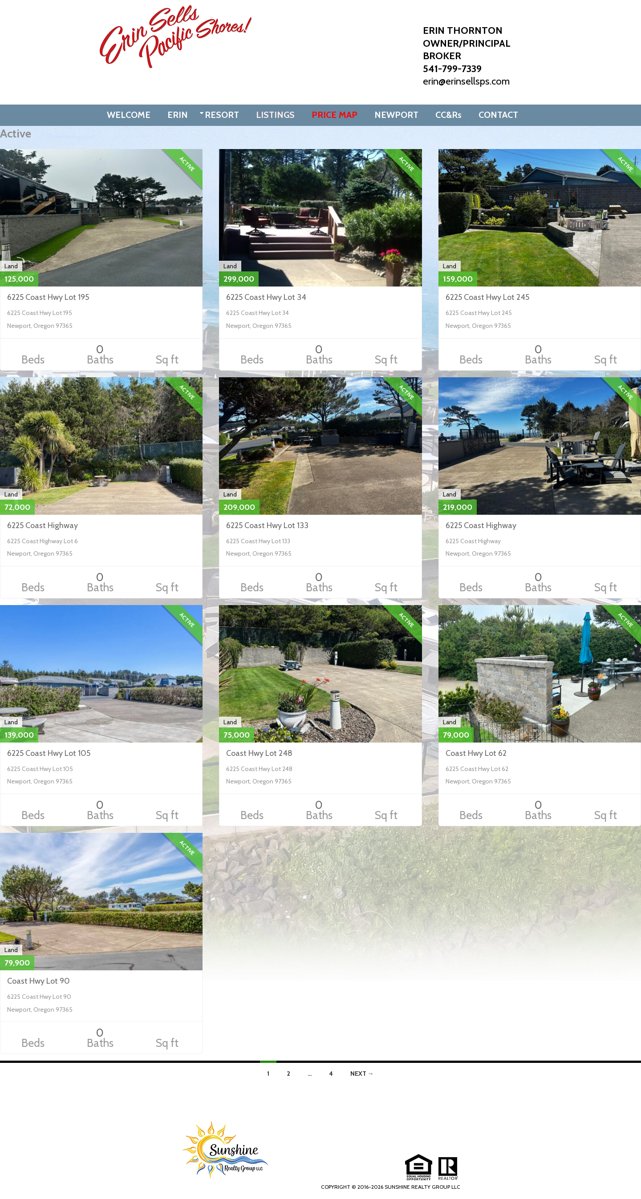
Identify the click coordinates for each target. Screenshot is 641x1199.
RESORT (222, 114)
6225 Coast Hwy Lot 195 (48, 297)
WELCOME (128, 114)
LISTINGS (275, 114)
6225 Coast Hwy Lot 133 (267, 525)
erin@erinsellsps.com (466, 81)
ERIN (177, 114)
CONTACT (498, 114)
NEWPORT (396, 114)
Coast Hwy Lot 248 (259, 753)
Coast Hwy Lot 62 (476, 753)
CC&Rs (448, 114)
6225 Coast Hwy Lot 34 (266, 297)
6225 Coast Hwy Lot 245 (487, 297)
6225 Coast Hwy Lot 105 (48, 753)
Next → (362, 1074)
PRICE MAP (334, 114)
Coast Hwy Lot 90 (38, 981)
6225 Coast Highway (42, 525)
